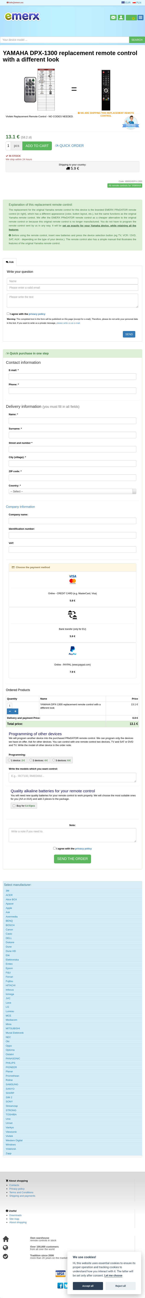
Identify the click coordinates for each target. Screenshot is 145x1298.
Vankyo (10, 1127)
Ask (8, 912)
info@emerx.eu (15, 3)
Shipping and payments (22, 1195)
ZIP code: (15, 471)
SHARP (10, 1093)
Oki (8, 1041)
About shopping (18, 1222)
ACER (9, 895)
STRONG (11, 1110)
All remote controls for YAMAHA (125, 185)
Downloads (15, 1215)
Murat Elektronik (15, 1032)
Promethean (12, 1075)
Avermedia (12, 916)
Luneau (10, 1011)
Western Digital (14, 1140)
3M (7, 890)
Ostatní (10, 1054)
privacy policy (37, 314)
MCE (8, 1015)
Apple (9, 908)
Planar (9, 1071)
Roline (9, 1080)
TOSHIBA (11, 1114)
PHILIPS (10, 1062)
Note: (72, 825)
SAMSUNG (12, 1084)
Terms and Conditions (21, 1192)
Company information (20, 506)
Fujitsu (9, 981)
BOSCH (10, 925)
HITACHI (10, 985)
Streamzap (12, 1105)
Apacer (10, 903)
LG (7, 1006)
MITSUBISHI (13, 1028)
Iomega (10, 994)
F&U (8, 972)
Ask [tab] (10, 262)
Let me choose (113, 1275)
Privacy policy (16, 1188)
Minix (8, 1024)
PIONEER (11, 1067)
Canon (9, 929)
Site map (14, 1218)
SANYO (10, 1088)
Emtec (9, 963)
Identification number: (22, 528)
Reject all (120, 1285)
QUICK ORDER (69, 145)
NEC (8, 1037)
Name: (13, 414)
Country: (15, 485)
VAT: (11, 543)
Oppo (9, 1045)
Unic (8, 1118)
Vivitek (9, 1136)
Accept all (87, 1285)
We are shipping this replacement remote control (106, 113)
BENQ (9, 920)
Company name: (18, 514)
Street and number (20, 442)
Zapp (8, 1153)
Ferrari (9, 976)
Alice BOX (11, 899)
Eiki (8, 955)
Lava (8, 1002)
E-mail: (14, 370)
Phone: (14, 384)
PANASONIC (13, 1058)
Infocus (10, 989)
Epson (9, 968)
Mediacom (11, 1019)
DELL (9, 938)
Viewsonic (11, 1131)
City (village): (17, 457)
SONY (9, 1101)
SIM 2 (9, 1097)
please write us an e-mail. (68, 323)
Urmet (9, 1123)
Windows (11, 1144)
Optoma (10, 1049)
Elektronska (12, 959)
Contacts (14, 1185)
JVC (8, 998)
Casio (9, 933)
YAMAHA (11, 1149)
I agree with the (26, 313)
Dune (9, 946)
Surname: (15, 428)
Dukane (10, 942)
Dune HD (11, 951)
